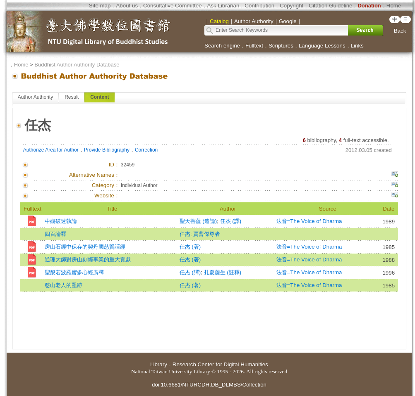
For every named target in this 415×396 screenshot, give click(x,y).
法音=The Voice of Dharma (309, 221)
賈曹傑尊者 (206, 234)
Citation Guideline (330, 5)
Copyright (291, 5)
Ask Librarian (223, 5)
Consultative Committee (172, 5)
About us (127, 5)
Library (158, 364)
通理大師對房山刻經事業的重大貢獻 (88, 259)
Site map (100, 5)
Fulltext (254, 46)
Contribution (259, 5)
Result (72, 97)
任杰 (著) (190, 247)
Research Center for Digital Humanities (220, 364)
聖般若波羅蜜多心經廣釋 (74, 272)
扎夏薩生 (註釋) (223, 272)
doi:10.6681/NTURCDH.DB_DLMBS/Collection (209, 385)
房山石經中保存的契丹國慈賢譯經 (85, 247)
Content (99, 97)
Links (357, 46)
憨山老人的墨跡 (63, 285)
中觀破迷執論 (61, 221)
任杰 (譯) (231, 221)
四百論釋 (55, 234)
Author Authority (35, 97)
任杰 (185, 234)
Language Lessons (322, 46)
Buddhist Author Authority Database (76, 65)
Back (400, 31)
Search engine (222, 46)
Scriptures (281, 46)
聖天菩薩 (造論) (198, 221)
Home (393, 5)
